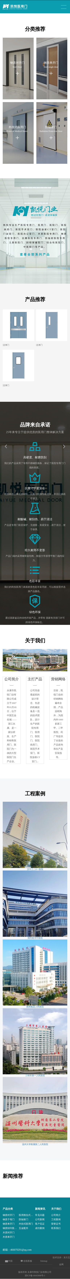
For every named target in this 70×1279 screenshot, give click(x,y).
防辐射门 (23, 1219)
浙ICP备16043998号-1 (35, 1275)
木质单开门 (8, 1237)
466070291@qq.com (21, 1249)
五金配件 (23, 1228)
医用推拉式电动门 (27, 1215)
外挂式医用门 (26, 1223)
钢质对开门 (8, 1215)
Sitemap (43, 1261)
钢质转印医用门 (11, 1228)
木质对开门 (8, 1232)
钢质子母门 (8, 1219)
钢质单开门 (8, 1223)
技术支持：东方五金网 (61, 1261)
